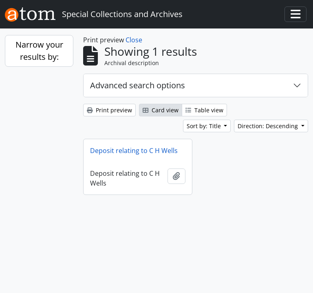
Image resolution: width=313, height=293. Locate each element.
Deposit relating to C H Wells (134, 150)
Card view (161, 110)
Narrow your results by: (39, 50)
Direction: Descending (269, 126)
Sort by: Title (205, 126)
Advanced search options (137, 85)
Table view (204, 110)
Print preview (109, 110)
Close (134, 39)
